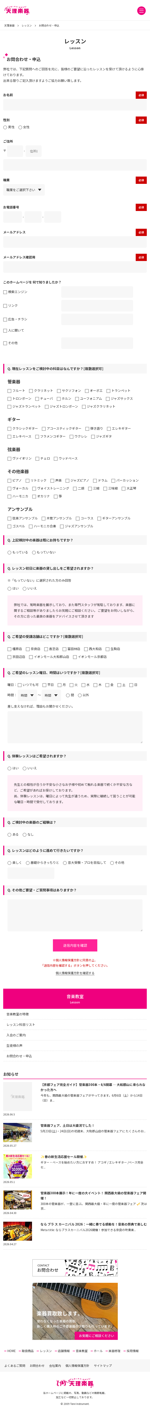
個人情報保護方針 (77, 1365)
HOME (11, 1351)
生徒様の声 (14, 1045)
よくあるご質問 (14, 1365)
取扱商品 (28, 1351)
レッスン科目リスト (20, 1024)
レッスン (46, 1351)
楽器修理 (115, 1351)
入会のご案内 (16, 1035)
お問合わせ (37, 1365)
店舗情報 (64, 1351)
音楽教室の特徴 (17, 1014)
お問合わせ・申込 (19, 1056)
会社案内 (55, 1365)
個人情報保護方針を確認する (75, 973)
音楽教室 (82, 1351)
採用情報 (133, 1351)
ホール (98, 1351)
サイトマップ (103, 1365)
